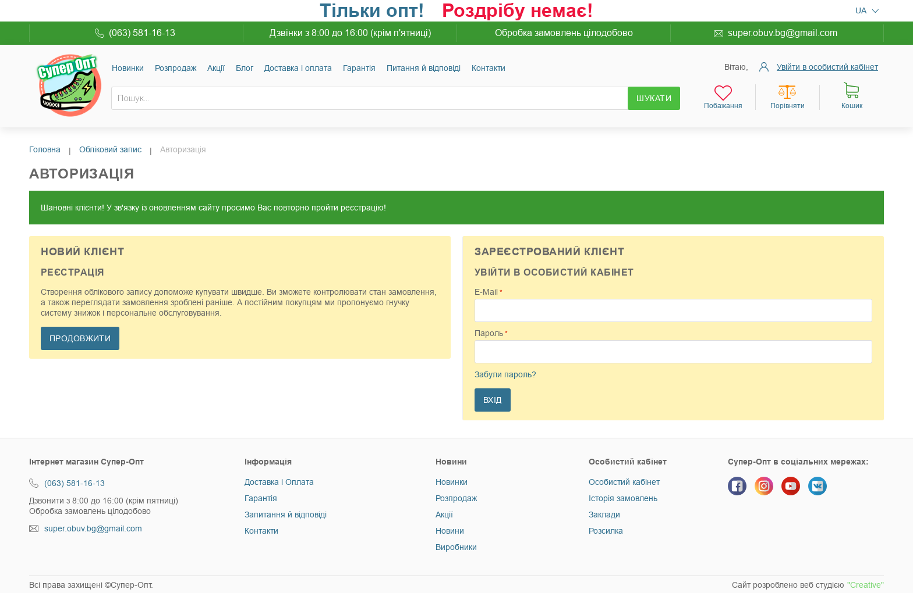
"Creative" (865, 585)
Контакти (488, 68)
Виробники (456, 547)
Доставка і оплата (298, 68)
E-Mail (486, 291)
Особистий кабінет (624, 482)
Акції (216, 68)
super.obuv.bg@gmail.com (782, 33)
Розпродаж (175, 68)
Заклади (604, 514)
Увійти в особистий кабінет (827, 67)
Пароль (489, 333)
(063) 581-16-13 (142, 33)
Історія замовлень (623, 498)
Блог (244, 68)
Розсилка (606, 530)
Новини (450, 530)
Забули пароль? (505, 374)
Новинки (128, 68)
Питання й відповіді (424, 68)
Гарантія (359, 68)
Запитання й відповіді (286, 514)
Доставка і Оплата (279, 482)
